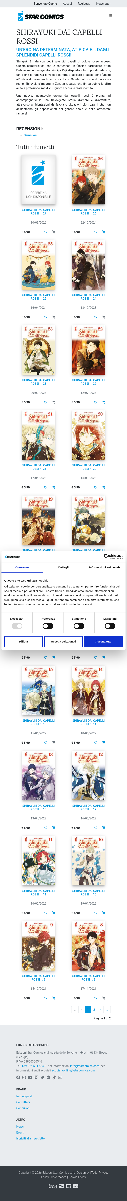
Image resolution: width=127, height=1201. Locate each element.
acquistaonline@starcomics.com (73, 1070)
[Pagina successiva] (100, 1009)
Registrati (84, 3)
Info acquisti (24, 1096)
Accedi (67, 3)
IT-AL (93, 1172)
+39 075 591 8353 (34, 1066)
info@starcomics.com (84, 1066)
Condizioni (23, 1108)
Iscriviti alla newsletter (31, 1138)
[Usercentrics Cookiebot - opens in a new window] (106, 556)
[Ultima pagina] (107, 1009)
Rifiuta (23, 641)
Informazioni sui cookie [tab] (105, 567)
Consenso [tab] (22, 567)
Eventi (20, 1132)
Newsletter (103, 3)
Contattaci (23, 1102)
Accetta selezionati (63, 641)
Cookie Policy (77, 1177)
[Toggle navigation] (110, 15)
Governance (58, 1177)
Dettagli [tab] (63, 567)
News (20, 1126)
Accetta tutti (103, 641)
